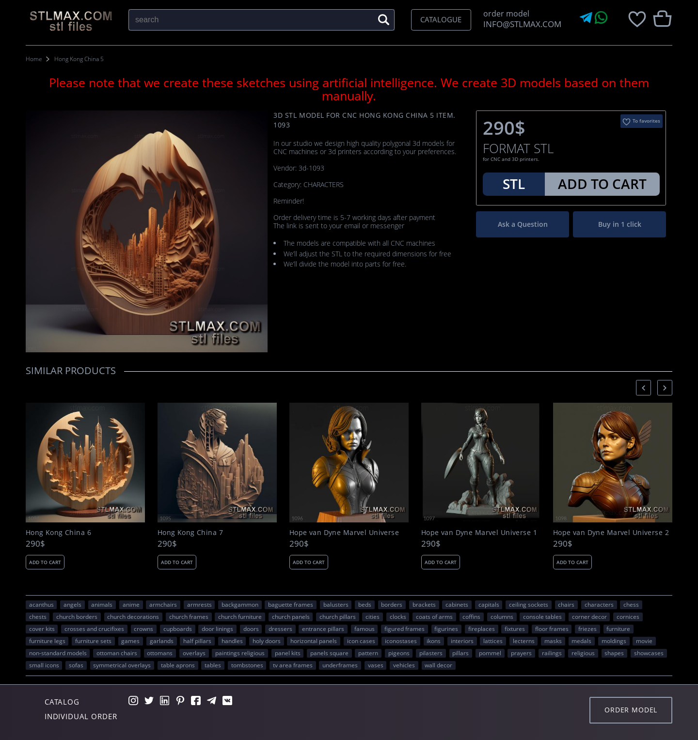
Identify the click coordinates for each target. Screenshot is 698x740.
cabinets (456, 604)
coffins (471, 616)
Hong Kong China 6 (58, 532)
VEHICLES (404, 665)
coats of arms (434, 616)
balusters (336, 604)
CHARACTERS (599, 604)
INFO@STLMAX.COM (520, 24)
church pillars (337, 616)
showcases (649, 653)
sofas (76, 665)
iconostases (401, 641)
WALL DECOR (438, 665)
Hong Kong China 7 (190, 532)
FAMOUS (364, 628)
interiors (462, 641)
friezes (587, 628)
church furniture (240, 616)
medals (581, 641)
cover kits (42, 628)
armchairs (163, 604)
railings (552, 653)
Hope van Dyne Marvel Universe (344, 532)
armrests (199, 604)
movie (644, 641)
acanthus (41, 604)
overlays (194, 653)
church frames (188, 616)
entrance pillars (323, 628)
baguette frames (290, 604)
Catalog (62, 702)
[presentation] (643, 387)
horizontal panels (313, 641)
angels (72, 604)
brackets (424, 604)
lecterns (524, 641)
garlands (162, 641)
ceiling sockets (528, 604)
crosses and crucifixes (94, 628)
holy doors (267, 641)
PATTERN (368, 653)
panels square (329, 653)
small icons (44, 665)
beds (364, 604)
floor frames (552, 628)
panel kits (288, 653)
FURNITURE (618, 628)
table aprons (178, 665)
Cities (372, 616)
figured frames (404, 628)
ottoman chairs (116, 653)
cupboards (177, 628)
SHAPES (614, 653)
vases (375, 665)
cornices (628, 616)
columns (502, 616)
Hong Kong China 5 (79, 59)
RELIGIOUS (583, 653)
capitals (488, 604)
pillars (460, 653)
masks (553, 641)
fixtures (515, 628)
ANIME (131, 604)
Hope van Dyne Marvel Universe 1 (479, 532)
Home (34, 59)
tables (213, 665)
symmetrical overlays (122, 665)
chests (38, 616)
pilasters (431, 653)
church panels (291, 616)
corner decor (589, 616)
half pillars (197, 641)
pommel (490, 653)
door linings (217, 628)
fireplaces (481, 628)
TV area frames (293, 665)
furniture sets (93, 641)
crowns (143, 628)
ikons (434, 641)
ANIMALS (101, 604)
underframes (340, 665)
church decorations (133, 616)
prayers (521, 653)
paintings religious (240, 653)
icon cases (361, 641)
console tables (542, 616)
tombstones (247, 665)
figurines (446, 628)
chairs (566, 604)
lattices (493, 641)
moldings (614, 641)
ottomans (160, 653)
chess (631, 604)
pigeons (399, 653)
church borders (76, 616)
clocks (398, 616)
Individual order (81, 716)
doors (251, 628)
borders (391, 604)
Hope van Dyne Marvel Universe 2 (611, 532)
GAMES (130, 641)
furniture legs (47, 641)
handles (232, 641)
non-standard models (58, 653)
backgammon (240, 604)
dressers (280, 628)
